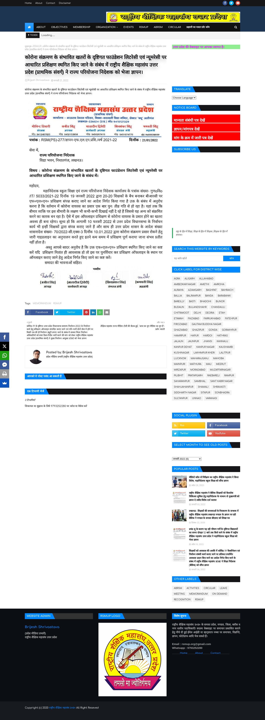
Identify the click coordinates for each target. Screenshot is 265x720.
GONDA (213, 330)
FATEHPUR (231, 318)
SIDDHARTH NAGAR (185, 392)
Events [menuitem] (128, 27)
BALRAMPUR (193, 295)
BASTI (192, 301)
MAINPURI (179, 364)
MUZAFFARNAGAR (220, 370)
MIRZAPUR (180, 370)
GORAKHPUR (229, 330)
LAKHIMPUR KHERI (204, 352)
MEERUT (221, 364)
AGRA (177, 278)
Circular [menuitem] (174, 27)
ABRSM (178, 588)
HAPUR (195, 335)
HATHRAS (222, 335)
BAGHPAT (211, 290)
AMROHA (219, 284)
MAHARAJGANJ (200, 358)
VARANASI (211, 398)
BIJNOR (220, 301)
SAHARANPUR (182, 381)
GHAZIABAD (181, 330)
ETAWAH (178, 318)
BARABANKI (224, 295)
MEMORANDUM (42, 303)
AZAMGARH (195, 290)
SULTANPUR (181, 398)
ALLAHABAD (206, 278)
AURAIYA (178, 290)
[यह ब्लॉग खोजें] (197, 258)
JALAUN (178, 341)
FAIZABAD (193, 318)
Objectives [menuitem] (59, 27)
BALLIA (178, 295)
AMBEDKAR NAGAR (184, 284)
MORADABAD (197, 370)
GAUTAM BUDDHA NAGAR (206, 324)
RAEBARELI (213, 375)
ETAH (222, 313)
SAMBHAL (200, 381)
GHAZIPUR (198, 330)
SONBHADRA (222, 392)
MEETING (179, 594)
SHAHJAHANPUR (183, 387)
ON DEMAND (219, 594)
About (38, 3)
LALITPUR (224, 352)
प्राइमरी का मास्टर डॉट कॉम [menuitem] (198, 27)
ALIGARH (190, 278)
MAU (208, 364)
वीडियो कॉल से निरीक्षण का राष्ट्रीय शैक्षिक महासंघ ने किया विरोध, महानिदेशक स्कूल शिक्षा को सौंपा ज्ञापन (214, 479)
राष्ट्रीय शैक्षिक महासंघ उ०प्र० (62, 707)
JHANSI (207, 341)
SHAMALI (203, 387)
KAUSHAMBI (226, 347)
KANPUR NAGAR (205, 347)
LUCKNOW (180, 358)
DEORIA (209, 313)
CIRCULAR (209, 588)
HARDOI (207, 335)
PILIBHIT (178, 375)
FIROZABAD (180, 324)
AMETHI (204, 284)
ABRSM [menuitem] (158, 27)
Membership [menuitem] (81, 27)
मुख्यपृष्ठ (28, 46)
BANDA (209, 295)
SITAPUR (205, 392)
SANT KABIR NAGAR (221, 381)
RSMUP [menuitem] (143, 27)
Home (28, 3)
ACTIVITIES (193, 588)
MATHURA (195, 364)
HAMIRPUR (180, 335)
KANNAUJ (222, 341)
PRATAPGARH (195, 375)
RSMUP (37, 46)
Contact (50, 3)
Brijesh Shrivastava (38, 80)
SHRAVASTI (219, 387)
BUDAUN (179, 307)
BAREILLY (179, 301)
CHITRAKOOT (181, 313)
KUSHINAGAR (181, 352)
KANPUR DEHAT (183, 347)
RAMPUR (229, 375)
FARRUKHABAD (212, 318)
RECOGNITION (182, 599)
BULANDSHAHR (197, 307)
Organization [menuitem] (105, 27)
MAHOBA (218, 358)
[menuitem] (29, 27)
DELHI (197, 313)
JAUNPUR (193, 341)
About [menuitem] (41, 27)
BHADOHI (205, 301)
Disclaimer (65, 3)
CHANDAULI (218, 307)
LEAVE (223, 588)
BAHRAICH (227, 290)
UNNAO (196, 398)
